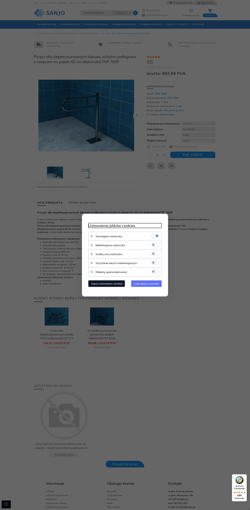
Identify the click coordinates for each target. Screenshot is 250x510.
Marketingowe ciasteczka (110, 245)
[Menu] (245, 476)
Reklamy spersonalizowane (111, 271)
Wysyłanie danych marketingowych (116, 262)
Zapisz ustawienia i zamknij (106, 283)
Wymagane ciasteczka (109, 236)
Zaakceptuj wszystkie (146, 283)
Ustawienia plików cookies (111, 225)
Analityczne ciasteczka (109, 254)
